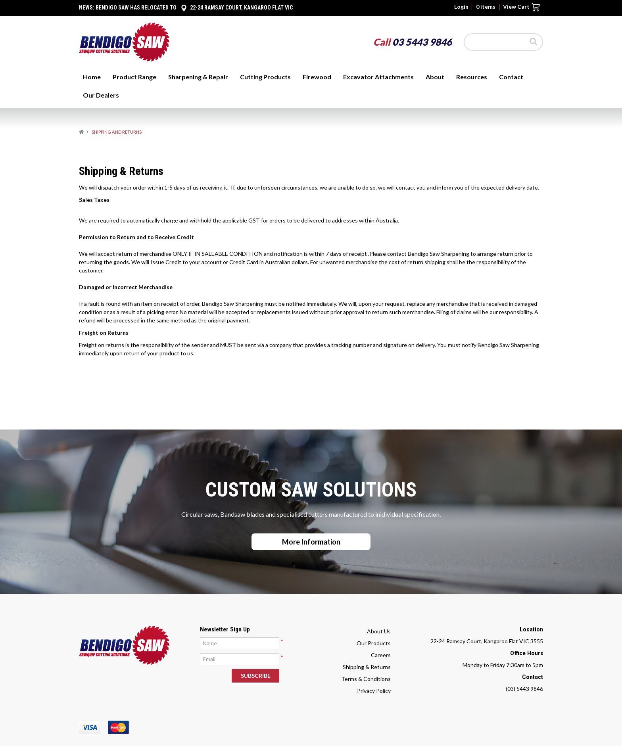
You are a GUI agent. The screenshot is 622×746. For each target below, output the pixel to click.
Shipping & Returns (367, 667)
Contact (511, 77)
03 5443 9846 (422, 42)
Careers (381, 655)
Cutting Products (265, 77)
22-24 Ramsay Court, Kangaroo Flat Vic (241, 7)
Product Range (134, 77)
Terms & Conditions (366, 678)
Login (461, 7)
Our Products (374, 643)
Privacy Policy (374, 690)
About (435, 77)
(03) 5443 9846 (524, 688)
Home (92, 77)
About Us (379, 631)
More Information (311, 541)
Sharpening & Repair (198, 77)
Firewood (317, 77)
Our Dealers (101, 95)
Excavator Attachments (378, 77)
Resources (471, 77)
